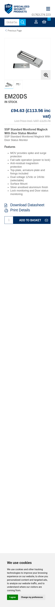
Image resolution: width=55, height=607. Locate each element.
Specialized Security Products (16, 9)
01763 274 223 (41, 14)
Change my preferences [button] (32, 597)
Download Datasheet (27, 205)
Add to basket (30, 220)
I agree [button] (12, 597)
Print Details (20, 210)
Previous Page (15, 30)
